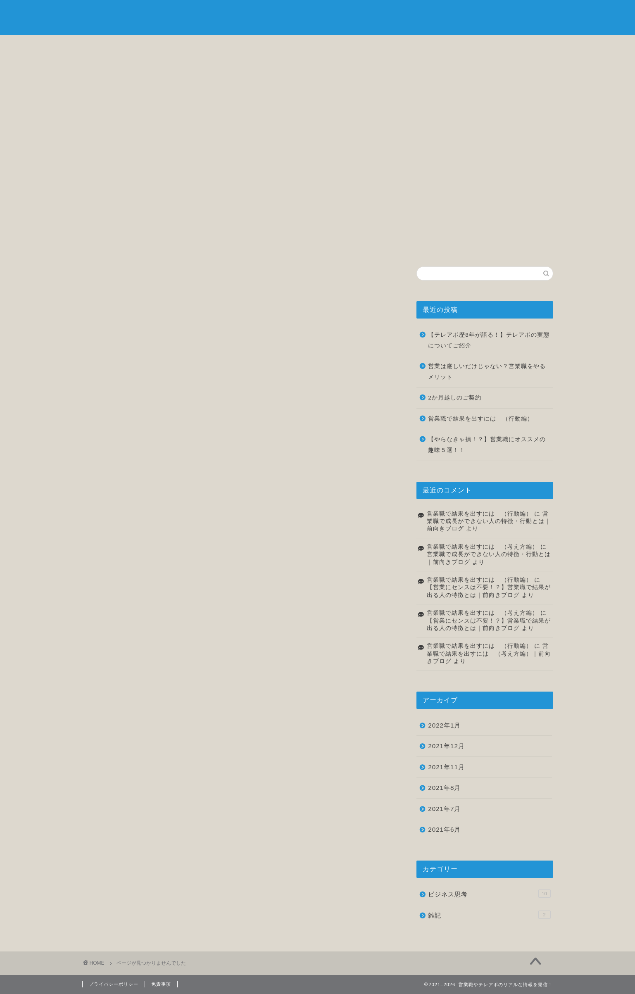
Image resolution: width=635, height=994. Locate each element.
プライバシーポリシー (113, 984)
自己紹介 (200, 46)
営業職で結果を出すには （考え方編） (482, 547)
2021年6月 (444, 829)
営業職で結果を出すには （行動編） (480, 419)
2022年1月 (444, 725)
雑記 (435, 46)
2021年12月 (446, 745)
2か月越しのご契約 (454, 398)
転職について (356, 46)
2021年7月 (444, 808)
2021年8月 (444, 787)
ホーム (121, 46)
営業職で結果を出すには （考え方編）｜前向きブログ (489, 653)
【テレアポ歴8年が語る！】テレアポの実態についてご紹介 (488, 340)
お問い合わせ (513, 46)
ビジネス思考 (278, 46)
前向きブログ (317, 16)
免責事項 (161, 984)
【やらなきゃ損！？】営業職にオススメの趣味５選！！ (487, 444)
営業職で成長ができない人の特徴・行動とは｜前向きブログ (489, 521)
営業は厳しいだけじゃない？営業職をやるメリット (487, 371)
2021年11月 (446, 766)
